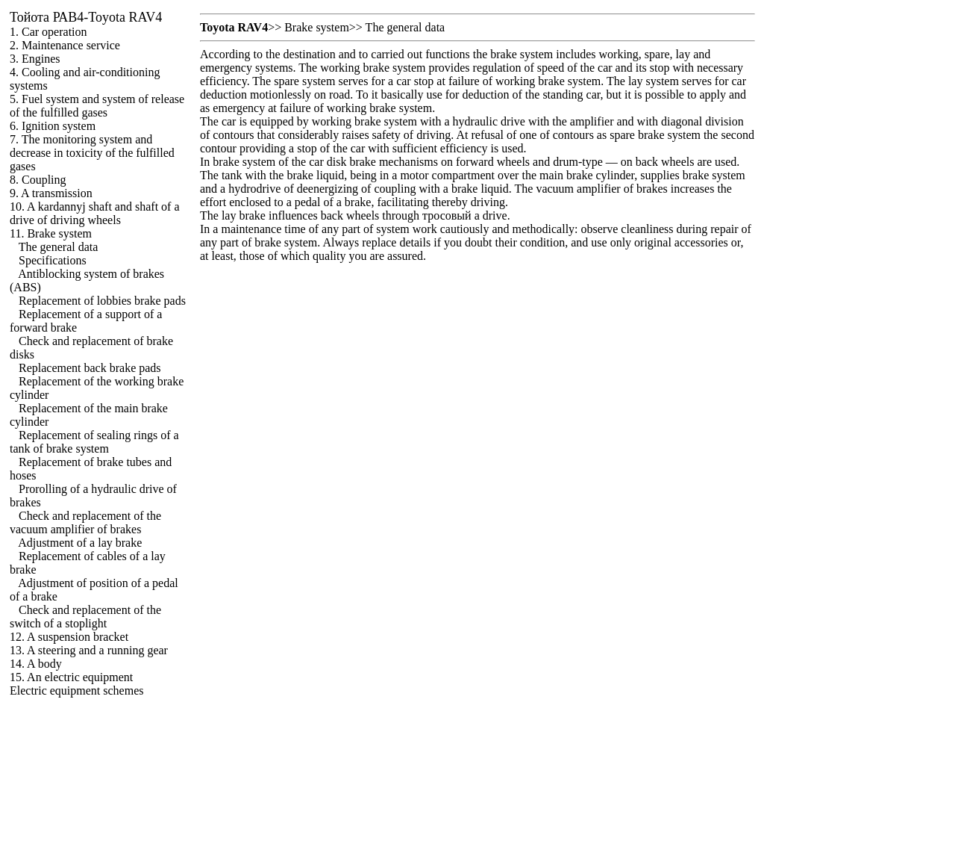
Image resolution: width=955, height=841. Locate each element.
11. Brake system (51, 233)
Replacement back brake (90, 367)
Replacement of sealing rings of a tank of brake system (94, 442)
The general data (58, 246)
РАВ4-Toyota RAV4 (86, 17)
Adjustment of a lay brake (80, 542)
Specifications (53, 260)
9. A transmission (51, 193)
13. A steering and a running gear (89, 650)
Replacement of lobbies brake (102, 300)
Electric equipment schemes (76, 690)
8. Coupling (38, 179)
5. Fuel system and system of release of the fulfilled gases (97, 106)
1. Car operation (48, 31)
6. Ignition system (53, 126)
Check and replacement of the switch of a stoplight (85, 616)
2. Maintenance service (65, 45)
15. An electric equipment (71, 677)
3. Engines (35, 58)
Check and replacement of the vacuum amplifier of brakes (85, 522)
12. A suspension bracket (69, 636)
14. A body (36, 663)
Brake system (316, 27)
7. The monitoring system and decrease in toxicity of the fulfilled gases (92, 153)
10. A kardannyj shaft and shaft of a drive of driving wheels (95, 213)
